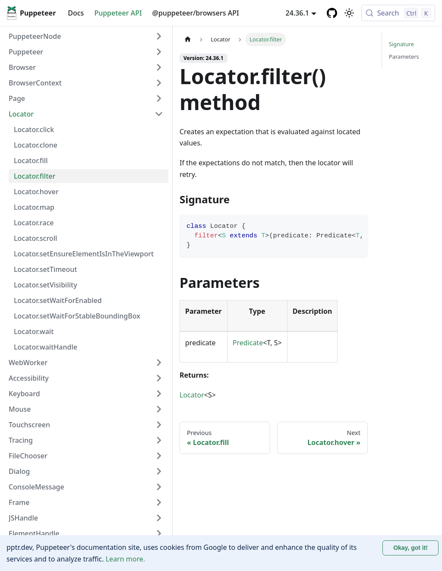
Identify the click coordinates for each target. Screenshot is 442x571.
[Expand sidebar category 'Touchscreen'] (158, 425)
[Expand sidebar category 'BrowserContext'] (158, 83)
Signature (401, 44)
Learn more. (125, 559)
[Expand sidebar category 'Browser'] (158, 67)
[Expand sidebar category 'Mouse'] (158, 409)
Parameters (404, 56)
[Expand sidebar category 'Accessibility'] (158, 378)
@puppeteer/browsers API (195, 13)
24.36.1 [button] (297, 13)
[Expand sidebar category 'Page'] (158, 98)
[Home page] (188, 39)
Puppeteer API (118, 13)
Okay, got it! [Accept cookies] (410, 547)
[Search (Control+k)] (398, 13)
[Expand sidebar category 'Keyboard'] (158, 394)
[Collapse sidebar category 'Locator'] (158, 114)
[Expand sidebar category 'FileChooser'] (158, 456)
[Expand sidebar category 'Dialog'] (158, 471)
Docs (76, 13)
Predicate (248, 342)
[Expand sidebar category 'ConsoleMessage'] (158, 487)
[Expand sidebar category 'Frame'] (158, 502)
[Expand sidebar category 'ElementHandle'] (158, 533)
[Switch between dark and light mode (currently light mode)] (349, 13)
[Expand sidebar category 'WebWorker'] (158, 362)
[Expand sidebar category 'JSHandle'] (158, 518)
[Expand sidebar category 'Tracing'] (158, 440)
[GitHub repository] (332, 13)
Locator (192, 395)
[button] (85, 52)
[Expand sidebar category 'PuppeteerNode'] (158, 36)
